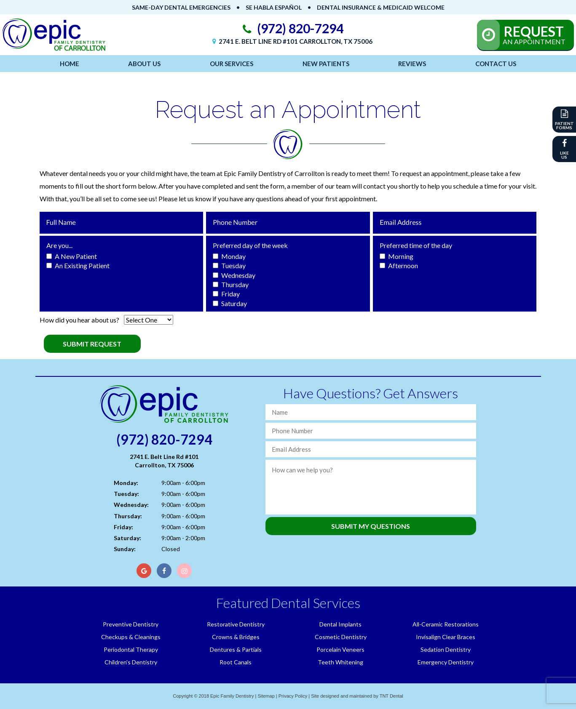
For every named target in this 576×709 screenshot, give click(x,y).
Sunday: (125, 548)
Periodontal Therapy (131, 649)
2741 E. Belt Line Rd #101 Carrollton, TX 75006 (291, 41)
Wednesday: (131, 504)
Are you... (59, 245)
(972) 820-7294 (291, 28)
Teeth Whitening (340, 662)
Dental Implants (340, 624)
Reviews (412, 63)
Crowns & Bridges (236, 636)
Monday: (126, 482)
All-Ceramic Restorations (446, 624)
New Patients (326, 63)
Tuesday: (126, 493)
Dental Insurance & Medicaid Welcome (381, 7)
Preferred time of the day (416, 245)
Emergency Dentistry (446, 662)
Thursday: (128, 516)
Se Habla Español (274, 7)
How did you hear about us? (79, 320)
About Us (144, 63)
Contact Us (495, 63)
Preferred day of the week (250, 245)
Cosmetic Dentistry (341, 636)
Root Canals (236, 662)
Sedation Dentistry (446, 649)
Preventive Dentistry (130, 624)
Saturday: (127, 537)
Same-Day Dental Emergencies (181, 7)
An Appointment (534, 34)
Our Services (231, 63)
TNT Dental (391, 695)
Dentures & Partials (236, 649)
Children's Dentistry (130, 662)
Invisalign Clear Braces (445, 636)
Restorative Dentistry (236, 624)
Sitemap (265, 695)
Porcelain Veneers (340, 649)
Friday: (123, 526)
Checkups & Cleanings (131, 636)
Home (69, 63)
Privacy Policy (293, 695)
